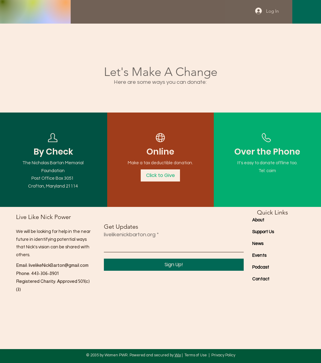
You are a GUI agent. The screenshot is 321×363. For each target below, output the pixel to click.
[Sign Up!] (174, 265)
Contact (260, 279)
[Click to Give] (160, 175)
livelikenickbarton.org (130, 234)
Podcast (260, 267)
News (257, 243)
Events (259, 255)
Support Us (263, 232)
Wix (178, 355)
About (258, 220)
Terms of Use (196, 355)
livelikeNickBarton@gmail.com (58, 265)
